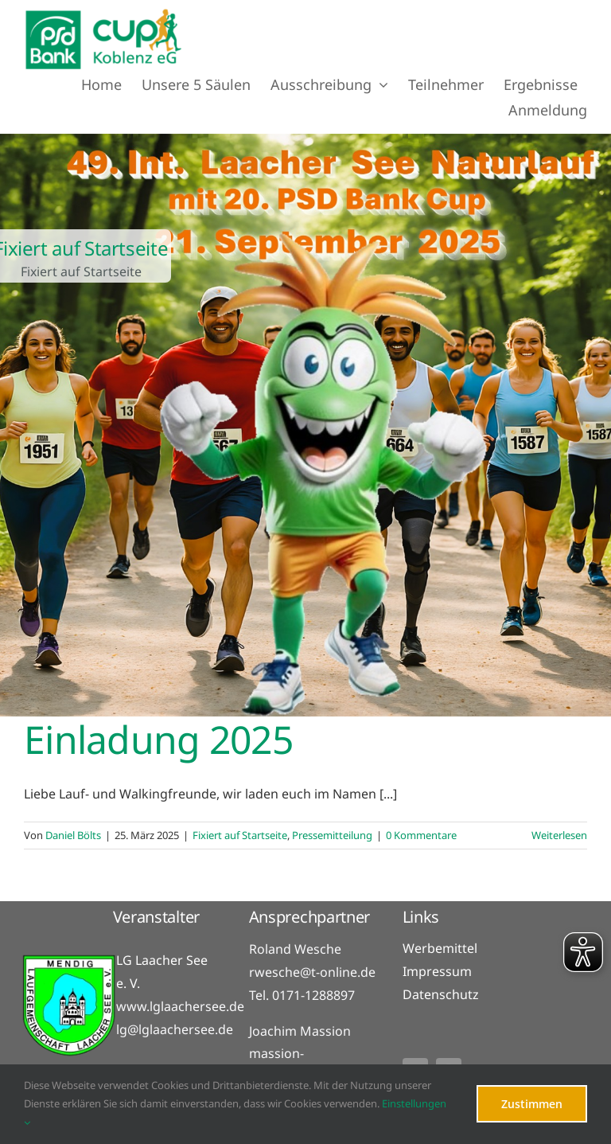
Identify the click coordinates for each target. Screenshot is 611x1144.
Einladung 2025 (158, 739)
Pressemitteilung (332, 835)
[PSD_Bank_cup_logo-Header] (103, 14)
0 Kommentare (421, 835)
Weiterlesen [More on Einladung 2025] (559, 835)
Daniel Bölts (73, 835)
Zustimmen (531, 1103)
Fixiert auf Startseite (240, 835)
